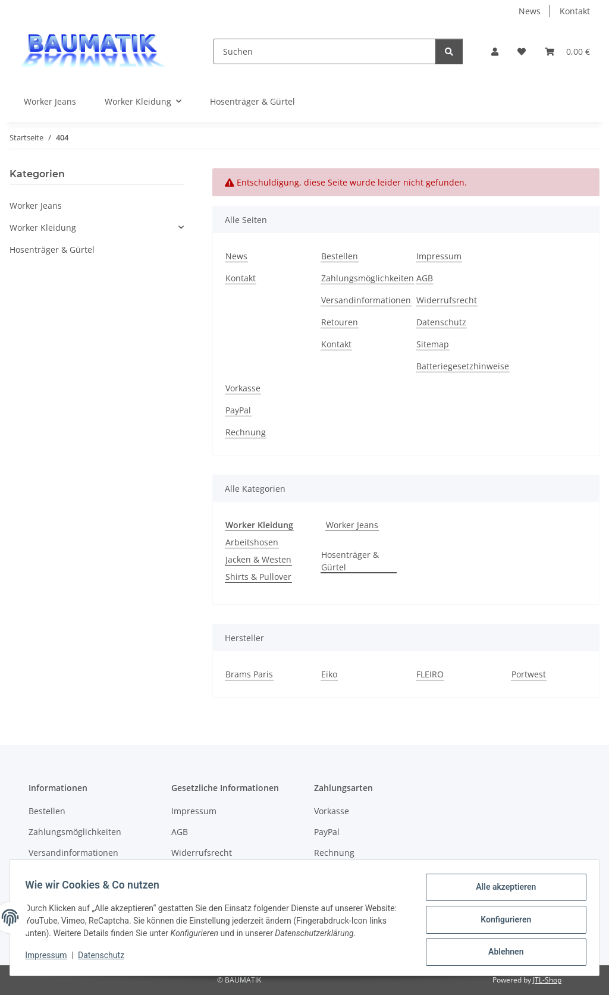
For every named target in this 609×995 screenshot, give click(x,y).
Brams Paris (249, 674)
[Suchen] (325, 51)
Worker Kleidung (43, 227)
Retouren (339, 322)
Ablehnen (501, 953)
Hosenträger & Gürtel (350, 561)
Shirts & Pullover (258, 576)
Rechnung (245, 432)
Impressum (50, 958)
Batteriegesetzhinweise (462, 366)
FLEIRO (430, 674)
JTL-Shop (547, 980)
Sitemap (432, 344)
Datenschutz (105, 958)
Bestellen (339, 256)
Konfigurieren (501, 922)
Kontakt (575, 11)
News (530, 11)
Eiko (329, 674)
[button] (495, 51)
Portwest (528, 674)
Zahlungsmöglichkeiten (367, 278)
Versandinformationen (366, 300)
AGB (424, 278)
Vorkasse (242, 388)
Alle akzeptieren (502, 891)
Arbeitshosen (251, 542)
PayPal (238, 410)
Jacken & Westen (258, 559)
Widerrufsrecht (446, 300)
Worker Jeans (352, 525)
